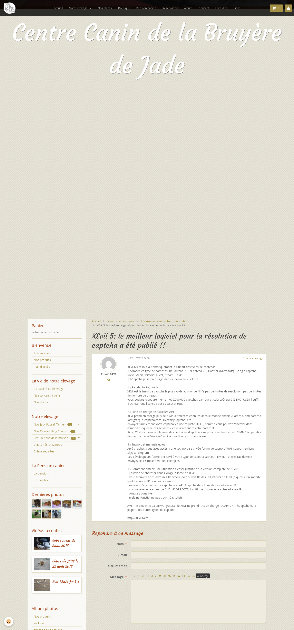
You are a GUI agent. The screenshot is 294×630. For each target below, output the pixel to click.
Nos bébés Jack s (65, 582)
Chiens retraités (44, 451)
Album (188, 8)
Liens (237, 8)
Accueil (96, 321)
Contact (204, 8)
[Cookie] (8, 621)
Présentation (42, 353)
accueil (58, 8)
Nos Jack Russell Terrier (53, 424)
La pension (41, 473)
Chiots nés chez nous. (48, 445)
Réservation (170, 8)
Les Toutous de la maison (55, 438)
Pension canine (146, 8)
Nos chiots (105, 8)
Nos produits (42, 360)
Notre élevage (78, 8)
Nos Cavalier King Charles (54, 431)
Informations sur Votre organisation (164, 321)
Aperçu (202, 576)
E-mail (122, 555)
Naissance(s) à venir (47, 395)
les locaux (40, 623)
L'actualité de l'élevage (48, 389)
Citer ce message (253, 358)
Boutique (124, 8)
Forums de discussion (121, 321)
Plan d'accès (42, 367)
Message (117, 577)
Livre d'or (221, 8)
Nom (120, 544)
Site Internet (117, 566)
